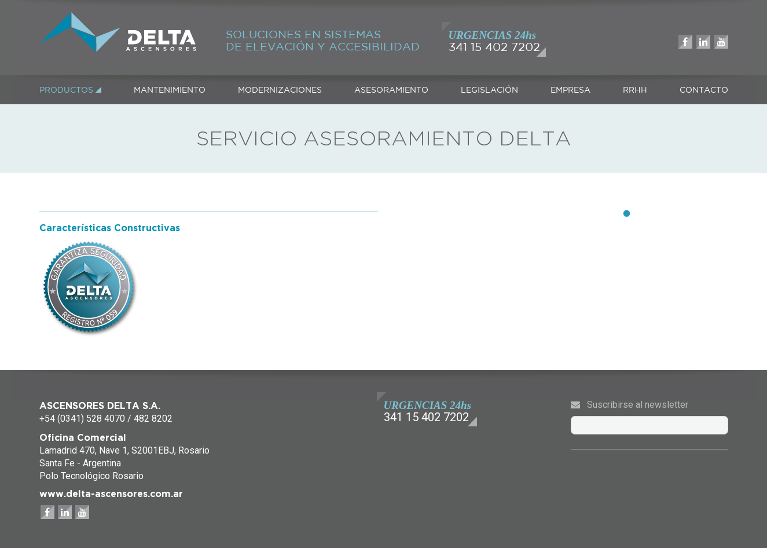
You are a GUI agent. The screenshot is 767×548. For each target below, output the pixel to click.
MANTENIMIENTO (169, 90)
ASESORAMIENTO (391, 90)
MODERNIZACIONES (280, 90)
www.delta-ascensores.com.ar (111, 493)
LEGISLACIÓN (489, 90)
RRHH (635, 90)
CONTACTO (704, 90)
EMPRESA (570, 90)
